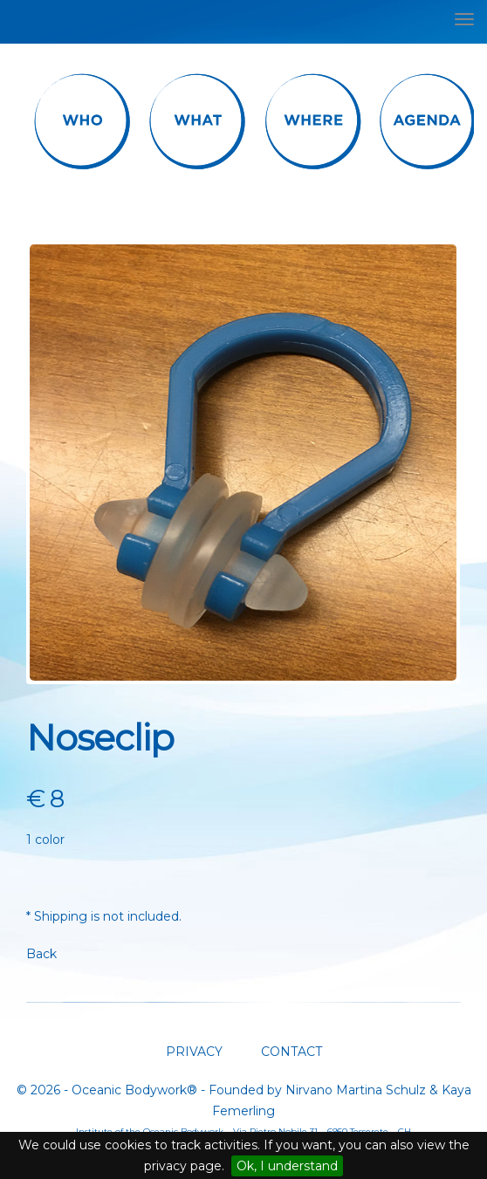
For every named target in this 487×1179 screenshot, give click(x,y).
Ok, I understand (287, 1166)
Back (41, 954)
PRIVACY (194, 1051)
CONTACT (289, 1051)
